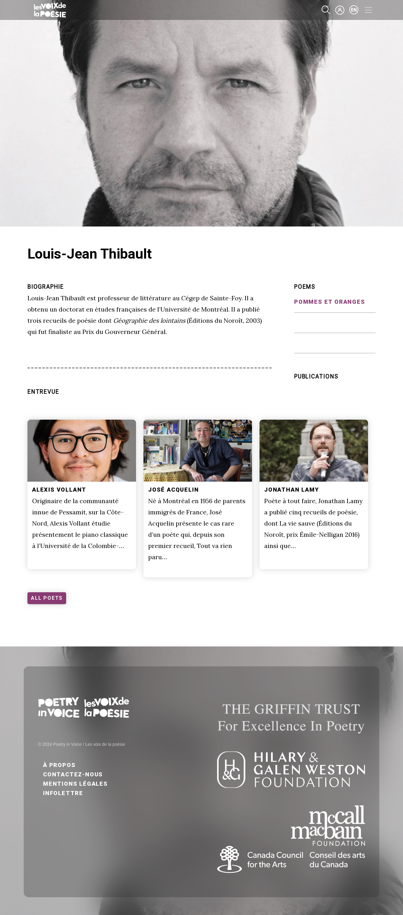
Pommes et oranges (329, 301)
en (354, 10)
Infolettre (63, 793)
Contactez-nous (73, 774)
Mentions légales (75, 783)
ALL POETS (47, 598)
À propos (59, 765)
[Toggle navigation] (368, 10)
